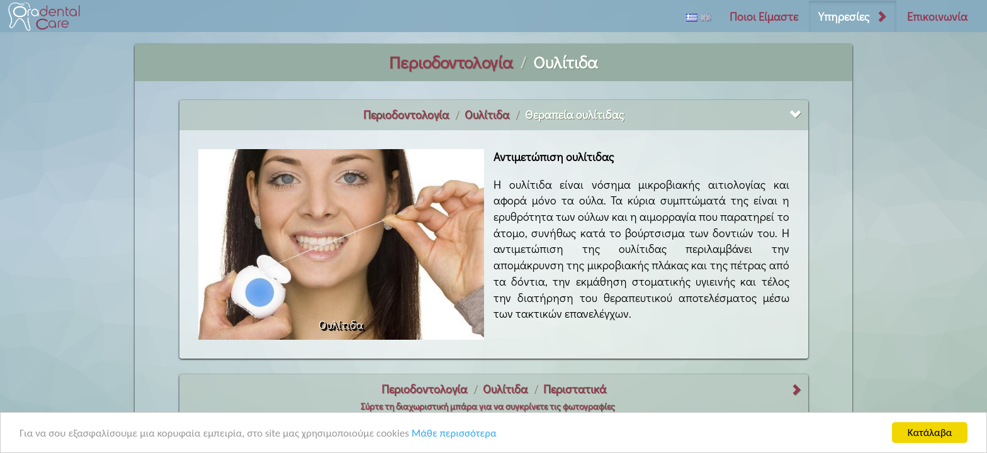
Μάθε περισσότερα (454, 433)
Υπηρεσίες (843, 16)
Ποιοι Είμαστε (764, 16)
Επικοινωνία (937, 16)
